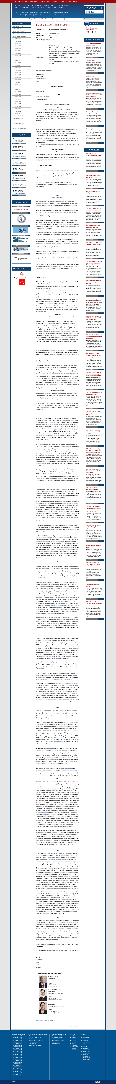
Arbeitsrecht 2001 (17, 1074)
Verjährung (53, 787)
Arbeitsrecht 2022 (17, 1042)
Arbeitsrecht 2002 (17, 1073)
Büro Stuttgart (86, 1059)
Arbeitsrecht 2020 (17, 1045)
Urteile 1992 (18, 111)
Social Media (75, 1046)
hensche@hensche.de (54, 986)
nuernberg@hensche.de (20, 185)
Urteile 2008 (18, 72)
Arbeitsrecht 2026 (17, 1036)
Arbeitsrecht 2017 (17, 1049)
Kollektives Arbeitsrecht (58, 1040)
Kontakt (74, 1042)
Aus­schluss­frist (68, 337)
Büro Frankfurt (86, 1050)
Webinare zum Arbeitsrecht (20, 126)
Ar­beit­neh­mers (58, 605)
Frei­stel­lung (44, 551)
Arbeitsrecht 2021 (17, 1043)
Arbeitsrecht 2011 (17, 1059)
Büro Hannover (86, 1053)
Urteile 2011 (18, 65)
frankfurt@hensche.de (20, 149)
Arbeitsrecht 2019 (17, 1046)
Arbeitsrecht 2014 (17, 1054)
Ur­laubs (72, 380)
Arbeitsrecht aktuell (24, 12)
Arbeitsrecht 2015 (17, 1053)
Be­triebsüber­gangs (67, 685)
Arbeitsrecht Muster (38, 14)
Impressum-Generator (20, 14)
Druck (73, 1039)
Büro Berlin (85, 1048)
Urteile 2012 (18, 63)
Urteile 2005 (18, 79)
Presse (68, 12)
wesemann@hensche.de (55, 1013)
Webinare (57, 14)
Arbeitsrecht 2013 (17, 1056)
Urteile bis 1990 (19, 116)
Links (73, 1043)
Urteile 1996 (18, 101)
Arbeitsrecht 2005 (17, 1068)
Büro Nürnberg (86, 1057)
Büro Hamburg (86, 1051)
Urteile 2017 (18, 50)
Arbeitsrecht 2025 (17, 1037)
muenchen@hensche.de (20, 178)
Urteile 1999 (18, 94)
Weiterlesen (90, 57)
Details (20, 143)
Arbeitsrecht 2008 (17, 1063)
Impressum (85, 1040)
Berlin (16, 19)
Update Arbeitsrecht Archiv (19, 128)
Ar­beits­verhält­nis (62, 201)
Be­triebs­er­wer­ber (58, 932)
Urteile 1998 (18, 96)
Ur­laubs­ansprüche (73, 397)
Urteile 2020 (18, 43)
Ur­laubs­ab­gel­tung (58, 282)
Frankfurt (22, 19)
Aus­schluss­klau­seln (67, 899)
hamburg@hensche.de (20, 156)
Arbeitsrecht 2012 (17, 1057)
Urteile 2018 (18, 48)
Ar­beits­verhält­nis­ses (51, 424)
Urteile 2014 (18, 58)
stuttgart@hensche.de (20, 193)
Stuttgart (61, 19)
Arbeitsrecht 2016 (17, 1051)
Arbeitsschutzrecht (57, 1039)
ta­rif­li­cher (72, 722)
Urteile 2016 (18, 53)
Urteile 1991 (18, 113)
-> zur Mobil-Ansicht (18, 23)
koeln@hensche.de (19, 171)
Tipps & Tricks (29, 14)
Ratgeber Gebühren (49, 14)
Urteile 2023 (18, 38)
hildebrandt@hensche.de (55, 999)
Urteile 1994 (18, 106)
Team (84, 1039)
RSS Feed (74, 1045)
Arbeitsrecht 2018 (17, 1048)
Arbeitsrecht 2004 (17, 1070)
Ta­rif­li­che (69, 822)
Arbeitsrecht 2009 (17, 1062)
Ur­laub (60, 170)
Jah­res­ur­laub (42, 463)
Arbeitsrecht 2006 (17, 1066)
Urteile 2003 (18, 84)
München (47, 19)
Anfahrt (14, 143)
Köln (42, 19)
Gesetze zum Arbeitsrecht (46, 12)
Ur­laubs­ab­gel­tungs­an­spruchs (56, 859)
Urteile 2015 (18, 55)
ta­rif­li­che (38, 763)
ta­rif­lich (57, 455)
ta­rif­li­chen (57, 331)
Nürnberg (54, 19)
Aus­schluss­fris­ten (57, 197)
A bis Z (73, 1036)
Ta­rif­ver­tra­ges (72, 170)
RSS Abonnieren (17, 1082)
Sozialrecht (55, 1042)
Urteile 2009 (18, 70)
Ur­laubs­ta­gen (65, 328)
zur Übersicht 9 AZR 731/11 (72, 1027)
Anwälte (68, 19)
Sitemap (74, 1048)
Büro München (86, 1056)
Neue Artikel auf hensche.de (36, 1040)
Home (16, 12)
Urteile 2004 (18, 82)
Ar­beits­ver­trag (62, 159)
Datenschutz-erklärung (86, 1042)
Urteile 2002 (18, 87)
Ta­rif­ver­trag (55, 545)
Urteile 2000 (18, 92)
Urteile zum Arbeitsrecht (59, 12)
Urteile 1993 (18, 108)
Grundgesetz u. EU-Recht (58, 1036)
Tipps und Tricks (17, 28)
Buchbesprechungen (34, 1036)
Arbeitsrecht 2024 (17, 1039)
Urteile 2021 (18, 41)
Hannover (36, 19)
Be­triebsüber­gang (53, 266)
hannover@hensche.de (20, 163)
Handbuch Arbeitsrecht (34, 12)
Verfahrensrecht (56, 1043)
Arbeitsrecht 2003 (17, 1071)
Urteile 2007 (18, 75)
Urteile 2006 (18, 77)
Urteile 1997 (18, 99)
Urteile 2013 (18, 60)
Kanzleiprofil (63, 14)
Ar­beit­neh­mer (42, 170)
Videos (14, 121)
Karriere (74, 1040)
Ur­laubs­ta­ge (58, 309)
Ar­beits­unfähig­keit (64, 420)
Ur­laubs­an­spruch (59, 428)
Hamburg (29, 19)
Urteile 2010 (18, 67)
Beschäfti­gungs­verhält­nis (43, 454)
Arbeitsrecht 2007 (17, 1065)
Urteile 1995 (18, 104)
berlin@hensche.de (19, 141)
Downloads (74, 1037)
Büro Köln (85, 1054)
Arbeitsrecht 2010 (17, 1060)
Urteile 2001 (18, 89)
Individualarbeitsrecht (57, 1037)
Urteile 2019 (18, 46)
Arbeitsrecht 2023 (17, 1040)
